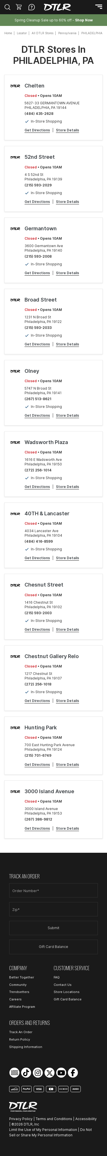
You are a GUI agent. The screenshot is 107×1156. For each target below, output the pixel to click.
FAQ (57, 977)
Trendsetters (19, 992)
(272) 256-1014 (38, 470)
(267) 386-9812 (38, 819)
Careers (15, 999)
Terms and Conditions (54, 1119)
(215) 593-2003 (38, 613)
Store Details (67, 130)
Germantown (41, 228)
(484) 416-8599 (39, 541)
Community (18, 985)
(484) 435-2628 (39, 113)
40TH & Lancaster (47, 513)
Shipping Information (25, 1047)
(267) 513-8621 (38, 399)
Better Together (21, 977)
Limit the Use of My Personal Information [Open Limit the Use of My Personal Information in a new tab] (43, 1129)
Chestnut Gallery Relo (52, 656)
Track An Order (20, 1032)
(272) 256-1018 (38, 684)
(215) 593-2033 (38, 327)
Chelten (35, 86)
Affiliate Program (22, 1007)
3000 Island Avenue (49, 791)
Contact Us (63, 985)
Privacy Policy (21, 1119)
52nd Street (40, 157)
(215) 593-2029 (38, 185)
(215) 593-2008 (38, 256)
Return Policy (19, 1039)
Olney (32, 371)
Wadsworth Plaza (46, 442)
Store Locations (67, 992)
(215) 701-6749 (38, 755)
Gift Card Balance (53, 947)
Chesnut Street (44, 585)
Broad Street (41, 300)
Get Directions (37, 130)
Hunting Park (41, 727)
